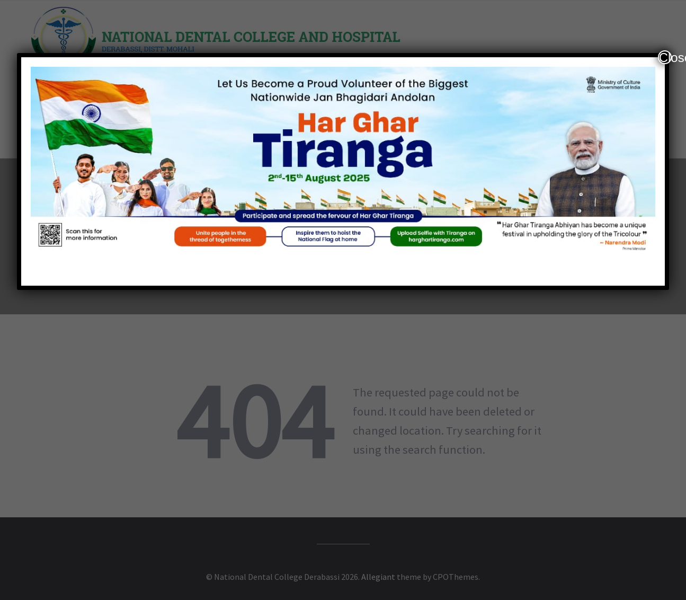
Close (665, 57)
